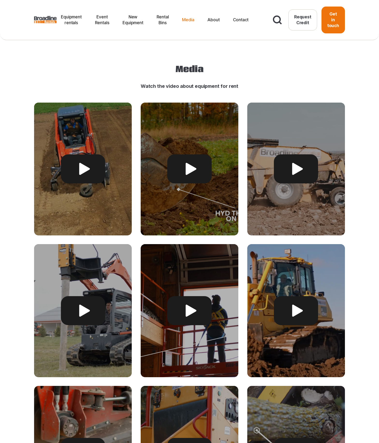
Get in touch (333, 19)
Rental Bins (163, 19)
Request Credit (302, 19)
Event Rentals (102, 19)
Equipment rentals (71, 19)
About (213, 19)
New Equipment (133, 19)
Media (188, 19)
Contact (241, 19)
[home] (45, 20)
